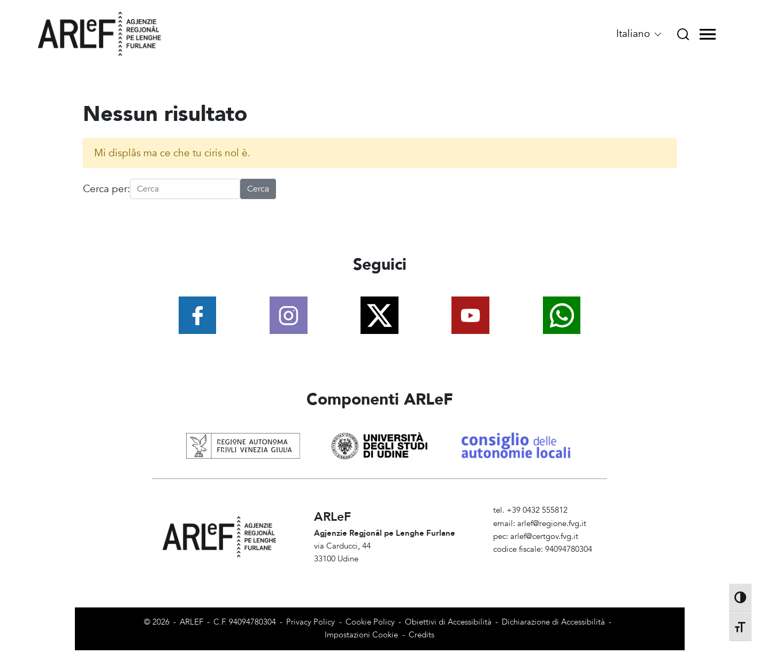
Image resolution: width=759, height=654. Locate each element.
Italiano (639, 34)
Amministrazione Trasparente (544, 562)
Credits (421, 635)
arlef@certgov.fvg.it (544, 536)
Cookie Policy (370, 622)
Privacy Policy (310, 622)
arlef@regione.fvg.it (551, 523)
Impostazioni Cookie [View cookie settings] (361, 635)
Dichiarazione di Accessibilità (553, 622)
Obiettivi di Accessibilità (448, 622)
